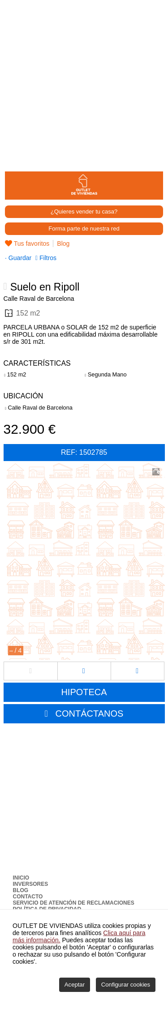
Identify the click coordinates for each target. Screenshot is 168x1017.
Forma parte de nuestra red (83, 228)
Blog (63, 243)
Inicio (21, 878)
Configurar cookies (125, 984)
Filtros (46, 257)
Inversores (30, 884)
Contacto (28, 896)
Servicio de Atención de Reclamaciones (73, 903)
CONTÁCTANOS (90, 713)
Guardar (19, 257)
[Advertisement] (84, 84)
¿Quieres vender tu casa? (84, 211)
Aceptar (75, 984)
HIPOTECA (84, 692)
